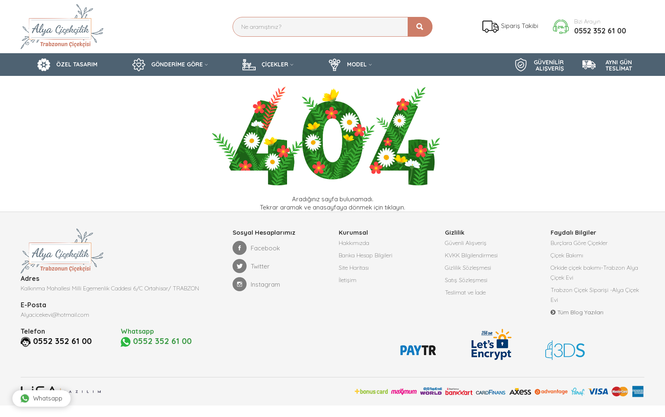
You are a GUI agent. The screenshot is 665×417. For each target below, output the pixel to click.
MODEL (347, 64)
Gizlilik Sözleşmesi (468, 267)
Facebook (256, 248)
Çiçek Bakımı (567, 255)
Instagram (256, 284)
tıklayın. (395, 207)
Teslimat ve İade (465, 292)
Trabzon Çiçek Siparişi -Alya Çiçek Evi (595, 295)
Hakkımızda (354, 243)
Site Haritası (354, 267)
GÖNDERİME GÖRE (167, 64)
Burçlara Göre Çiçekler (579, 243)
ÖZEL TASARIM (67, 64)
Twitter (251, 266)
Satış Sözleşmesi (466, 280)
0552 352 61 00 (600, 30)
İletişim (347, 280)
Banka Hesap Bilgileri (365, 255)
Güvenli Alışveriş (466, 243)
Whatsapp (41, 398)
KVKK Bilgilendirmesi (471, 255)
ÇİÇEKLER (265, 64)
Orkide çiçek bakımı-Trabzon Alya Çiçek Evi (594, 272)
